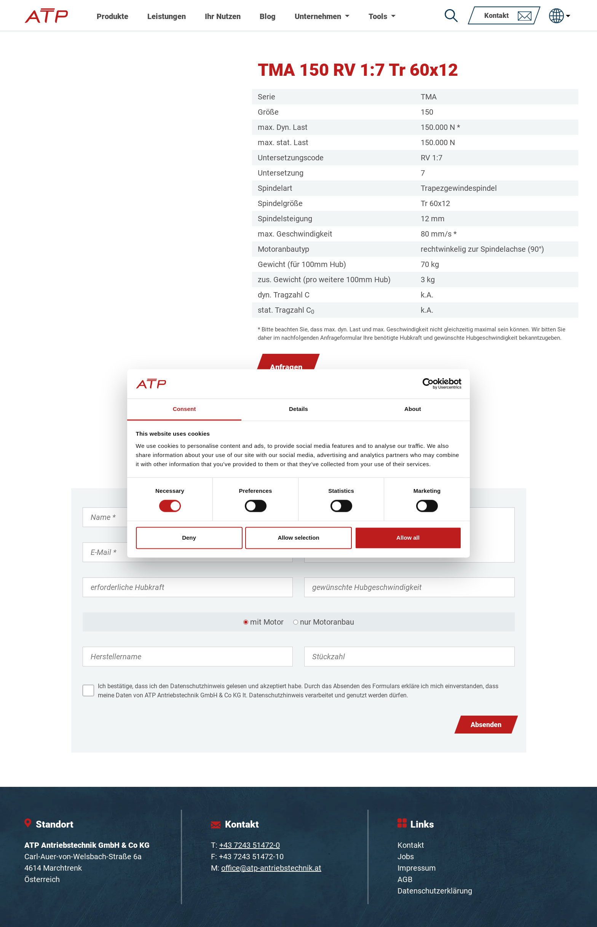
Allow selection (298, 537)
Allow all (408, 537)
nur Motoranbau (327, 622)
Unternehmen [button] (319, 16)
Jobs (405, 856)
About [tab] (412, 409)
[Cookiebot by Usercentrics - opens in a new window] (428, 384)
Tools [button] (379, 16)
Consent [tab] (184, 409)
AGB (404, 879)
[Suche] (451, 15)
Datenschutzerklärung (434, 890)
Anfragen (286, 367)
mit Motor (267, 622)
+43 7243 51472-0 (249, 845)
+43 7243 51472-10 (251, 856)
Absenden (486, 725)
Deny (189, 537)
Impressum (416, 868)
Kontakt (410, 845)
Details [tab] (298, 409)
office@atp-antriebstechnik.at (271, 868)
